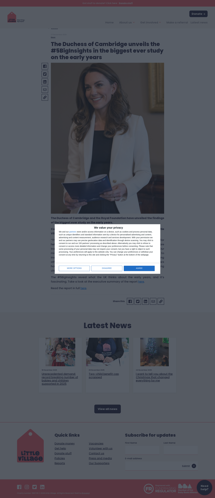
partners (72, 232)
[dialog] (107, 249)
